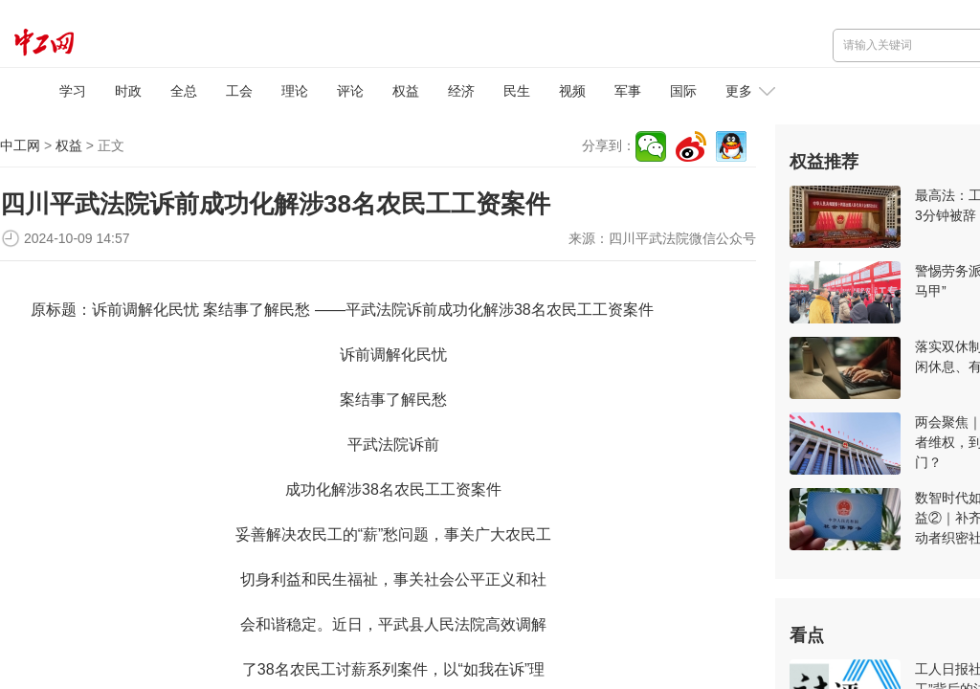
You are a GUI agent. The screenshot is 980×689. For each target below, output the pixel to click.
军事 (627, 91)
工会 (239, 91)
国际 (683, 91)
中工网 (20, 145)
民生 (516, 91)
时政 (128, 91)
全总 (183, 91)
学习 (72, 91)
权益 (405, 91)
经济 (461, 91)
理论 (294, 91)
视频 (572, 91)
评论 (350, 91)
